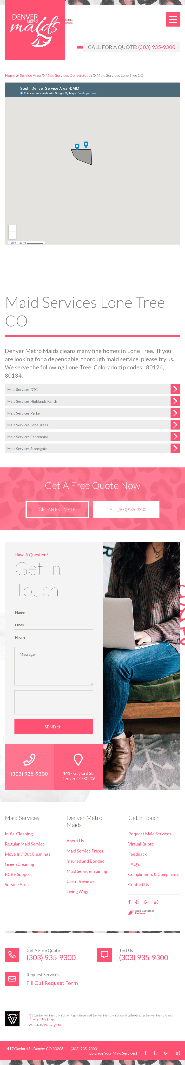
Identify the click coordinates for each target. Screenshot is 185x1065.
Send (54, 726)
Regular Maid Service (25, 843)
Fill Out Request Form (52, 983)
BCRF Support (18, 874)
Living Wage (78, 891)
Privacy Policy (37, 1019)
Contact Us (138, 884)
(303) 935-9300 (156, 47)
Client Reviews (80, 881)
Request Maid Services (149, 833)
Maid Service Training (86, 871)
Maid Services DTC (22, 389)
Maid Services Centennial (27, 437)
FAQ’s (134, 864)
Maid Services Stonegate (27, 448)
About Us (75, 840)
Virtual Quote (141, 843)
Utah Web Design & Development (12, 1019)
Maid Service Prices (84, 850)
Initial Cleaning (19, 833)
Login (51, 1019)
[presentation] (53, 702)
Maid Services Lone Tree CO (30, 425)
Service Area (30, 75)
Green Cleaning (19, 864)
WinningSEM (52, 1025)
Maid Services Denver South (69, 75)
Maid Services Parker (24, 413)
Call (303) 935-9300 (126, 509)
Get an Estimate (57, 509)
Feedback (137, 854)
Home (10, 75)
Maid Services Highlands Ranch (32, 401)
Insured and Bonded (85, 861)
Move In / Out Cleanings (27, 854)
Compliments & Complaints (153, 874)
